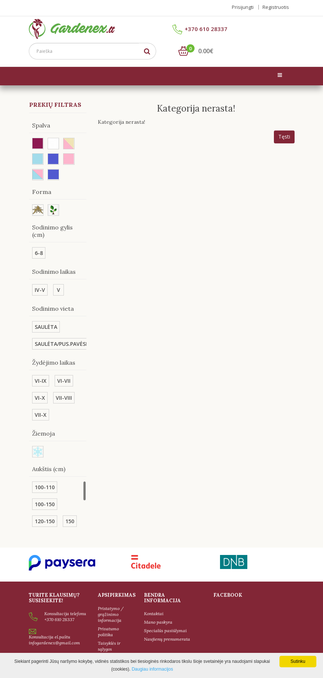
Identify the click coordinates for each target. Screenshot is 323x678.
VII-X (41, 415)
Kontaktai (154, 614)
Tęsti (284, 136)
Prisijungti (243, 7)
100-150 (45, 504)
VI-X (40, 398)
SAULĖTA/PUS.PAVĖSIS (62, 344)
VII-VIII (64, 398)
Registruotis (275, 7)
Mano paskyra (158, 622)
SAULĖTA (46, 327)
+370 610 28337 (199, 30)
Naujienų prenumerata (167, 639)
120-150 (45, 521)
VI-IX (41, 381)
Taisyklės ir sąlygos (109, 646)
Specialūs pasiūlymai (165, 631)
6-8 (39, 253)
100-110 (45, 487)
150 (69, 521)
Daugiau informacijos (152, 669)
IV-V (40, 290)
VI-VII (64, 381)
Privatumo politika (108, 631)
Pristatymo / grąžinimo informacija (111, 614)
